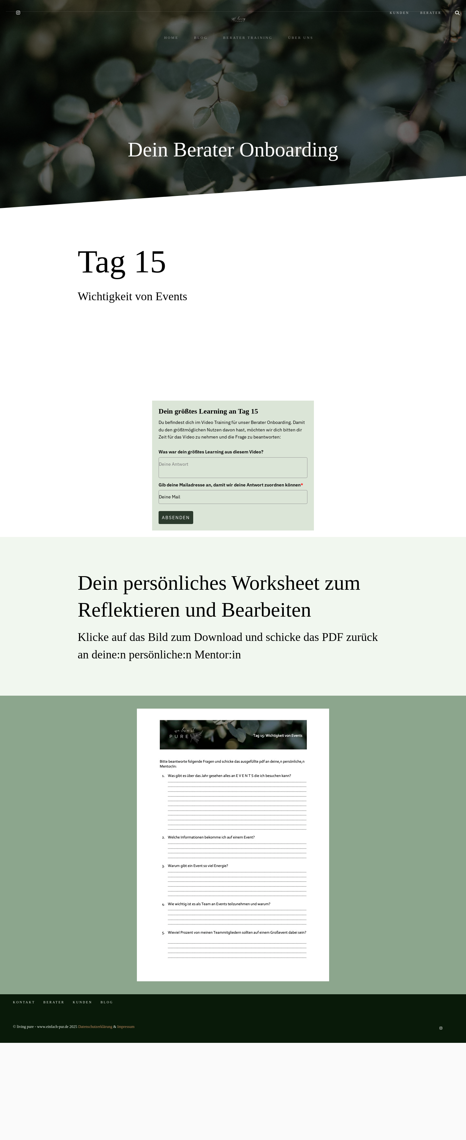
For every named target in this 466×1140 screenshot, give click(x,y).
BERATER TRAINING (242, 77)
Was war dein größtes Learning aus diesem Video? (211, 549)
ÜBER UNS (294, 77)
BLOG (195, 77)
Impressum (125, 1124)
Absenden (176, 615)
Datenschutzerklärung (95, 1124)
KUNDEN (392, 5)
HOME (165, 77)
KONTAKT (24, 1099)
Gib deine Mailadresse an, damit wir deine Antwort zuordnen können (231, 582)
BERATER (423, 5)
